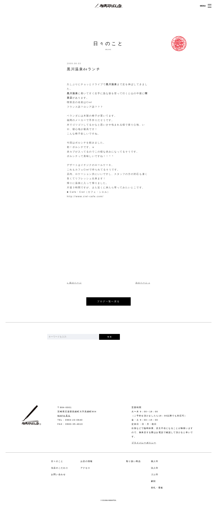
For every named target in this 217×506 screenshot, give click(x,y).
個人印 (154, 461)
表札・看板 (157, 487)
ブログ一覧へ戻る (108, 301)
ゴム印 (154, 474)
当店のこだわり (59, 468)
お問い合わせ (108, 383)
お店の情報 (86, 461)
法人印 (154, 468)
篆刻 (153, 481)
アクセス (85, 468)
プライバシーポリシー (144, 443)
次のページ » (142, 283)
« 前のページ (74, 283)
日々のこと (57, 461)
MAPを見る (63, 415)
